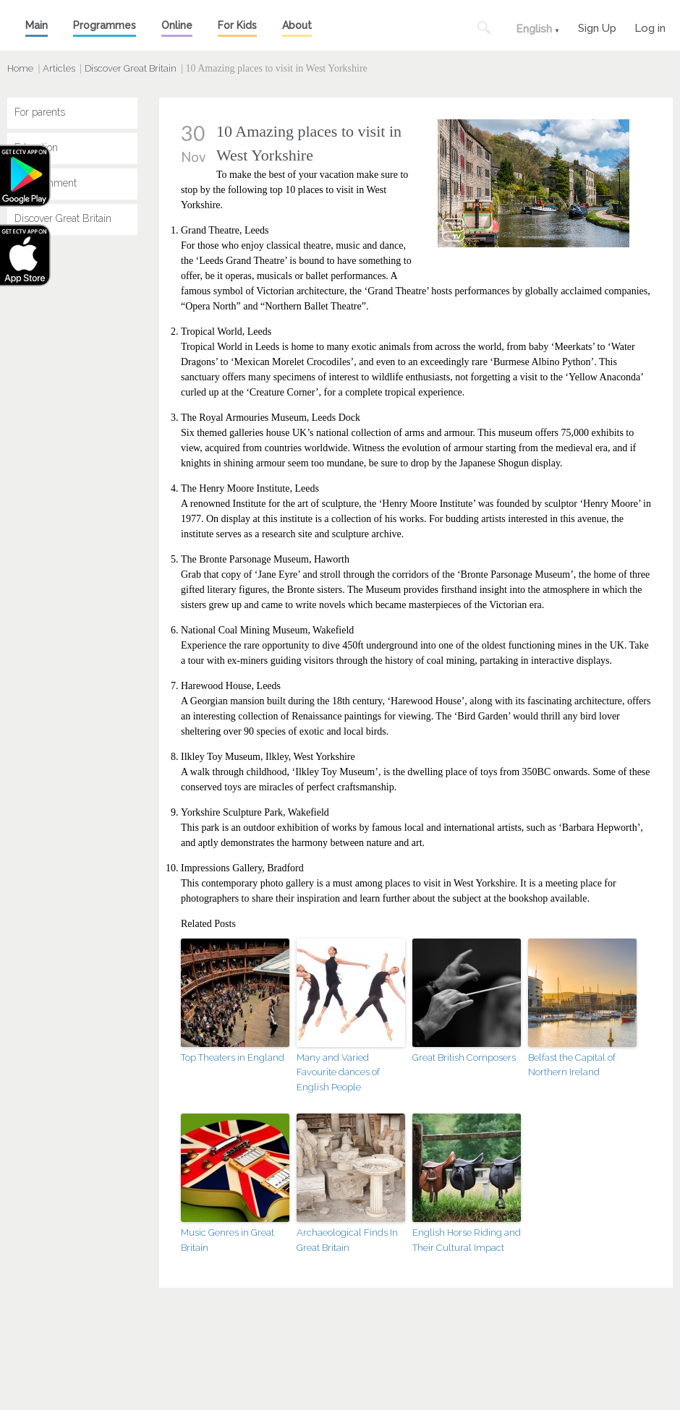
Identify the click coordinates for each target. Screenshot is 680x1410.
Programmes (104, 25)
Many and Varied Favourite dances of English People (338, 1072)
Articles (59, 68)
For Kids (237, 25)
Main (36, 25)
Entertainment (45, 183)
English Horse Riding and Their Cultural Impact (466, 1240)
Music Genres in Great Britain (227, 1240)
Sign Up (597, 26)
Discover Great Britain (131, 68)
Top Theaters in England (232, 1057)
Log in (650, 26)
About (297, 25)
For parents (39, 112)
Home (20, 68)
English (534, 28)
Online (176, 25)
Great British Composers (464, 1057)
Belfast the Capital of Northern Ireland (572, 1065)
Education (36, 147)
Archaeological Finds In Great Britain (347, 1240)
